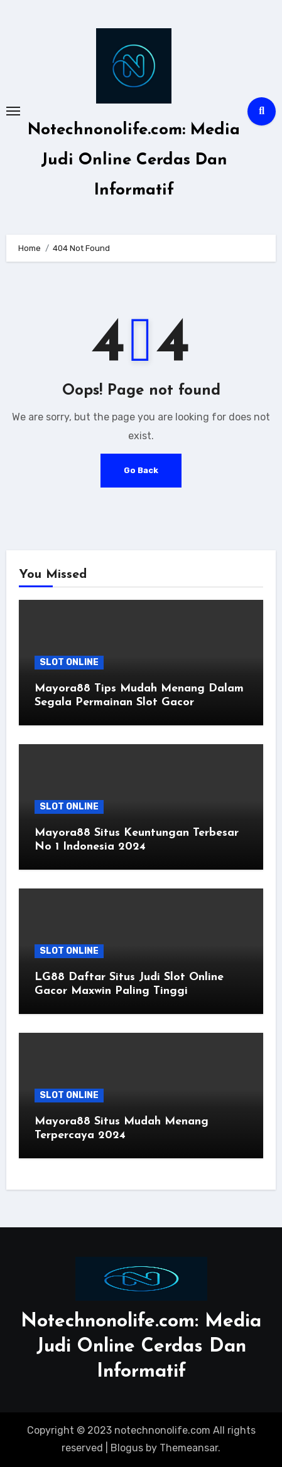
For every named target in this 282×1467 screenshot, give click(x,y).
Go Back (141, 470)
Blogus (127, 1448)
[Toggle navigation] (13, 111)
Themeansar (189, 1448)
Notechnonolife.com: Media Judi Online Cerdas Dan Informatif (134, 160)
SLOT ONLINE (69, 662)
